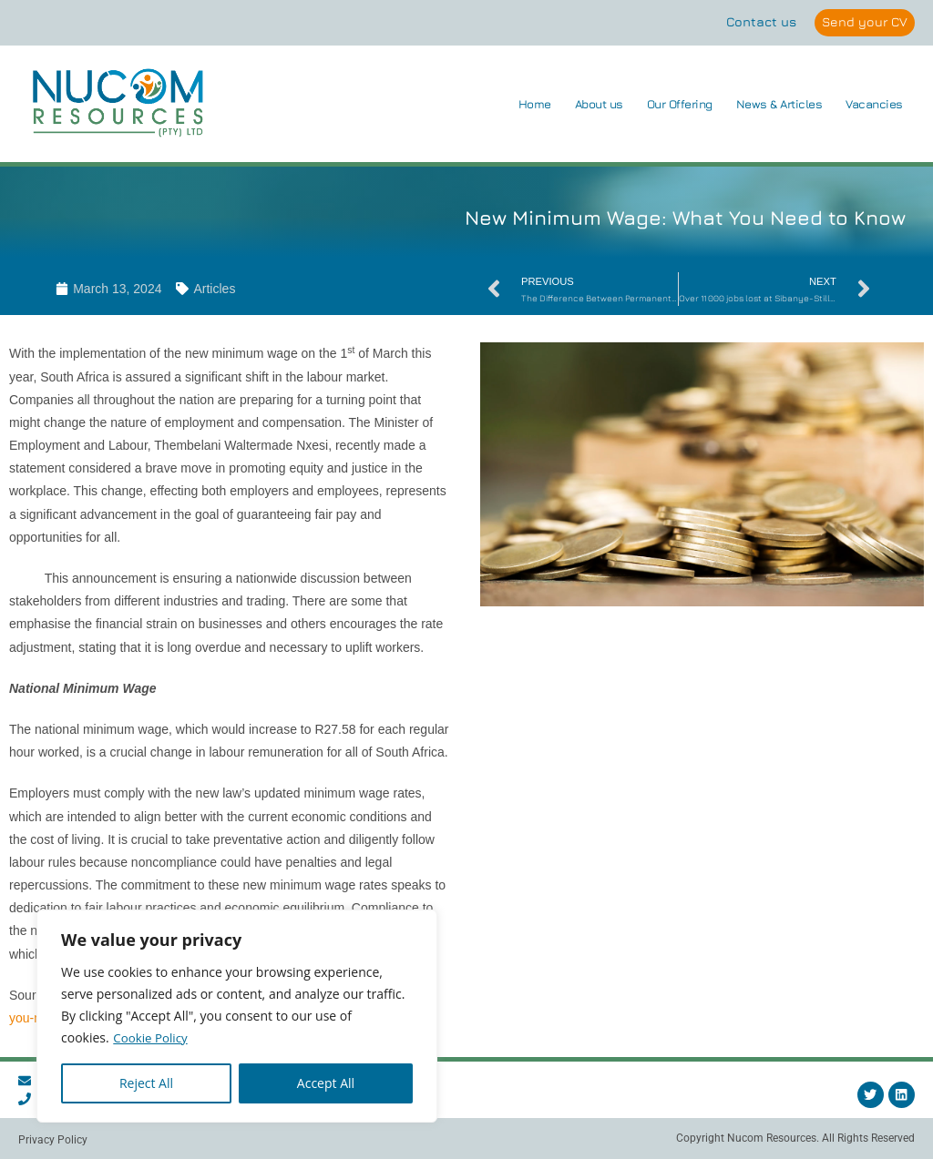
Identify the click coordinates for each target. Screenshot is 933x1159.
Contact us (758, 21)
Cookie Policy (152, 1037)
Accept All (325, 1083)
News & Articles (779, 104)
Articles (214, 289)
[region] (236, 1016)
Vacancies (874, 104)
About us (599, 104)
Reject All (146, 1083)
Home (534, 104)
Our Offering (680, 104)
